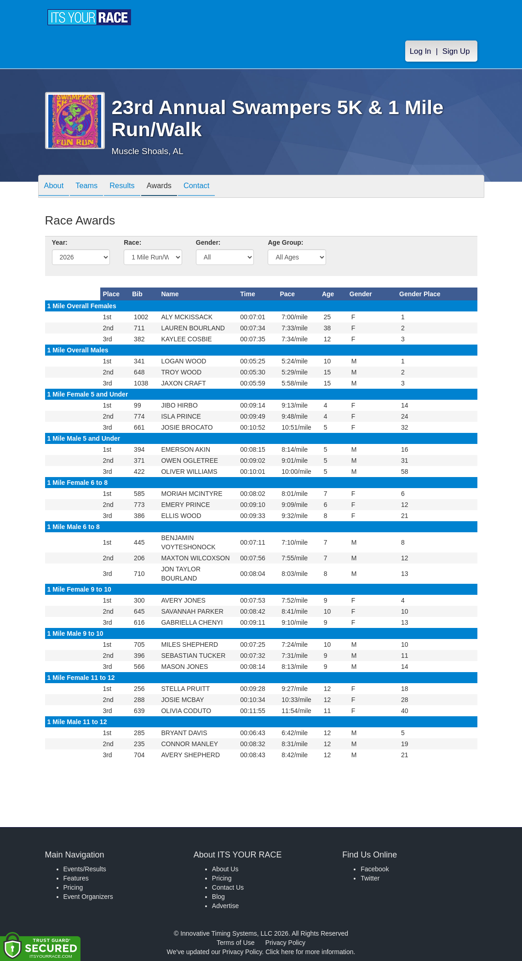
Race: (132, 242)
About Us (225, 869)
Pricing (73, 887)
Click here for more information (309, 951)
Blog (218, 896)
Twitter (370, 878)
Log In (420, 51)
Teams (91, 187)
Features (76, 878)
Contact (211, 187)
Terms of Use (235, 942)
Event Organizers (88, 896)
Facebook (375, 869)
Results (130, 187)
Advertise (225, 905)
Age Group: (285, 242)
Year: (60, 242)
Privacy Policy (285, 942)
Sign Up (456, 51)
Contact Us (228, 887)
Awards (171, 187)
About (56, 187)
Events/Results (84, 869)
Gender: (208, 242)
